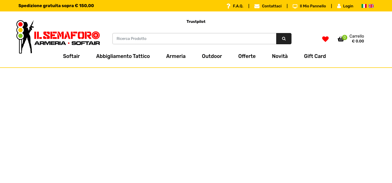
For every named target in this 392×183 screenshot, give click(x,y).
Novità (280, 56)
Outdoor (212, 56)
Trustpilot (196, 21)
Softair (71, 56)
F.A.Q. (234, 6)
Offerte (247, 56)
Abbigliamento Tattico (123, 56)
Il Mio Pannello (309, 6)
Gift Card (315, 56)
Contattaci (268, 6)
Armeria (176, 56)
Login (345, 6)
